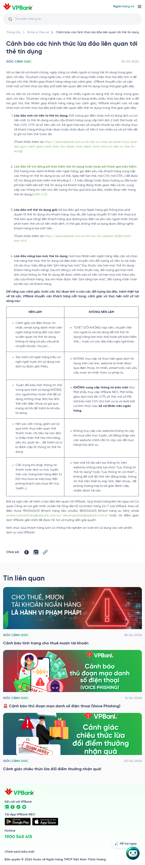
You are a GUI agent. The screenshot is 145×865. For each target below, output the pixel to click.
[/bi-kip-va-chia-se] (38, 32)
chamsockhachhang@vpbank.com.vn (33, 515)
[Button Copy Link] (45, 552)
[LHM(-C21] (39, 194)
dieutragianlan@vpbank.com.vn (85, 515)
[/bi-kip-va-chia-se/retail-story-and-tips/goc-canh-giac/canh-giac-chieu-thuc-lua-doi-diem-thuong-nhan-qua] (72, 742)
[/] (18, 6)
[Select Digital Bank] (123, 6)
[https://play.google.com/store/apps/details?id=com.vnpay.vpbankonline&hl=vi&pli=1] (18, 821)
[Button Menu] (139, 6)
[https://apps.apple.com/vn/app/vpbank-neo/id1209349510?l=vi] (45, 821)
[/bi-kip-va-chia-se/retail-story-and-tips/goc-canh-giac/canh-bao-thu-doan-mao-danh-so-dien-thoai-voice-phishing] (72, 679)
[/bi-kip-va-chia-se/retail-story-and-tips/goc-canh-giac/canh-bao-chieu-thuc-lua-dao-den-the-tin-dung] (97, 32)
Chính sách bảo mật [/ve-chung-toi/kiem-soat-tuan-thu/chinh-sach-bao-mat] (20, 851)
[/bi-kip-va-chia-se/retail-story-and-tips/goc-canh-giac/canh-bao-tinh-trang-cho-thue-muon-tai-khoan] (72, 616)
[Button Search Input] (10, 19)
